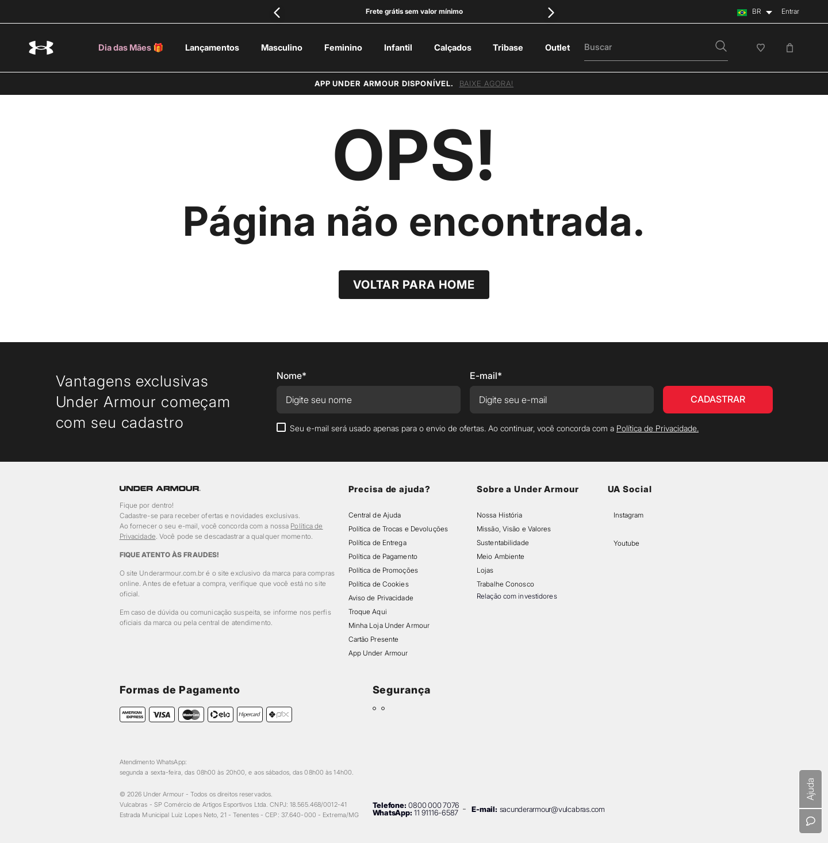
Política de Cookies (378, 584)
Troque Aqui (367, 611)
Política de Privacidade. (657, 428)
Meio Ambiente (500, 556)
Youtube (626, 543)
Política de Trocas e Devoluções (398, 528)
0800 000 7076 (433, 805)
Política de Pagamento (382, 556)
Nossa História (500, 515)
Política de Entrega (377, 542)
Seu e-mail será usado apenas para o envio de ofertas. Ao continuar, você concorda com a (494, 428)
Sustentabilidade (503, 542)
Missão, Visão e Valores (514, 528)
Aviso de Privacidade (380, 597)
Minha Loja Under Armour (389, 625)
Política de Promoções (383, 570)
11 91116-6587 (436, 812)
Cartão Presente (373, 639)
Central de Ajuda (374, 515)
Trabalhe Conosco (505, 584)
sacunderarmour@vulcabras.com (552, 809)
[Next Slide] (550, 12)
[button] (721, 47)
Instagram (628, 515)
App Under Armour (378, 653)
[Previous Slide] (277, 12)
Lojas (485, 570)
